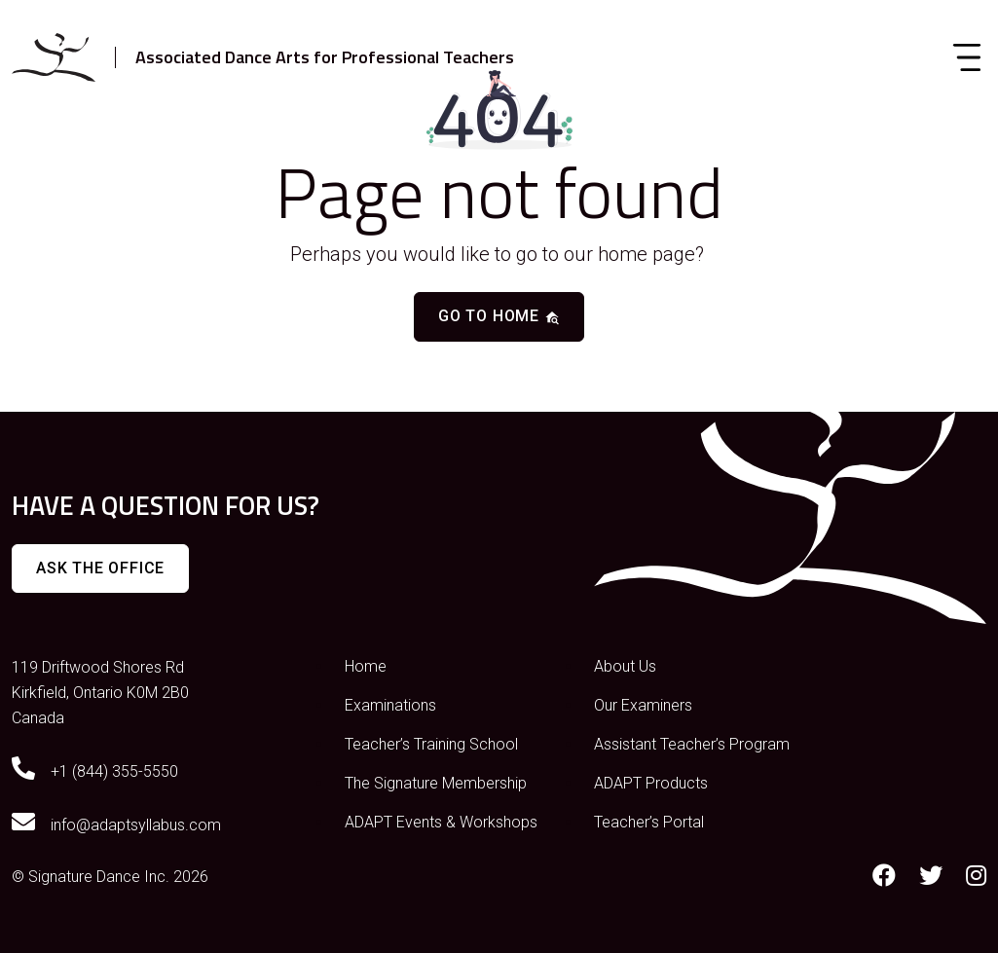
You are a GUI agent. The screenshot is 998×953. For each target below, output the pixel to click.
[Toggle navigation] (966, 57)
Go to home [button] (499, 316)
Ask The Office (100, 568)
